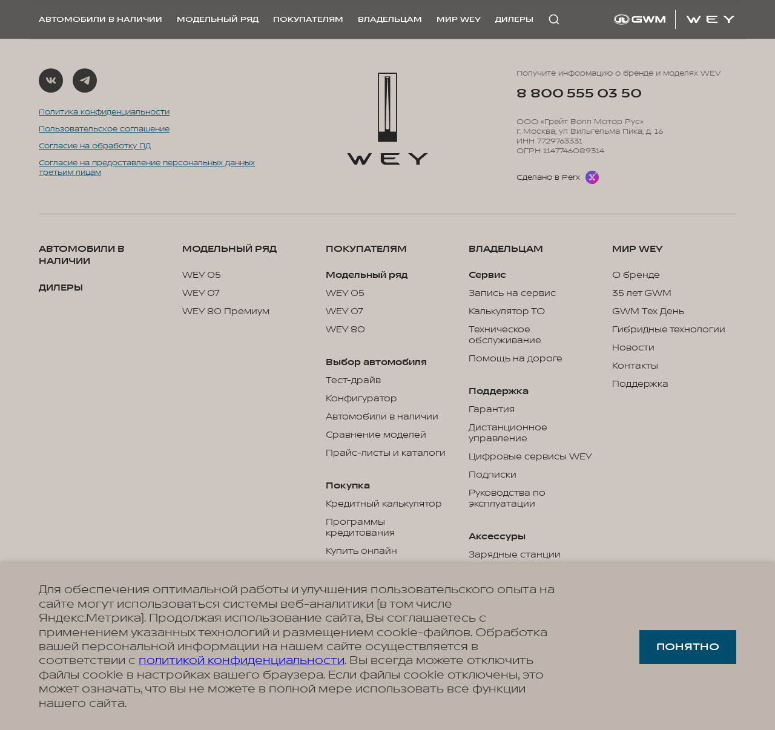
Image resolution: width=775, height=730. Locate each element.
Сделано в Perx (548, 177)
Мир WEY (459, 19)
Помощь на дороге (515, 358)
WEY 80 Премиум (225, 311)
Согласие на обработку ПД (95, 146)
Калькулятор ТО (507, 311)
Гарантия (492, 409)
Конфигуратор (361, 398)
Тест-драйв (353, 380)
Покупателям (308, 19)
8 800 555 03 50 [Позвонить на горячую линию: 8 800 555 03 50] (578, 93)
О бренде (636, 275)
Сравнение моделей (376, 435)
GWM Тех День (648, 311)
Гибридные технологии (668, 329)
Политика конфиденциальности (104, 112)
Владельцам (390, 19)
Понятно (687, 647)
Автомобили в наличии (100, 19)
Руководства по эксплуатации (507, 499)
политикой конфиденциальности (242, 660)
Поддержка (640, 384)
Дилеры (514, 19)
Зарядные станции (515, 555)
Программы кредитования (360, 528)
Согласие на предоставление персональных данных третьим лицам (147, 167)
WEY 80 (345, 329)
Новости (633, 348)
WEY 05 (201, 275)
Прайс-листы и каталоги (386, 453)
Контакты (635, 366)
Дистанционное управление (508, 433)
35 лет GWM (641, 293)
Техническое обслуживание (505, 335)
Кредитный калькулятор (384, 504)
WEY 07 (201, 293)
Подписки (492, 475)
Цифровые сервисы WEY (530, 457)
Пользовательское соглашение (104, 129)
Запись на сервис (512, 293)
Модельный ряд (218, 19)
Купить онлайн (361, 551)
